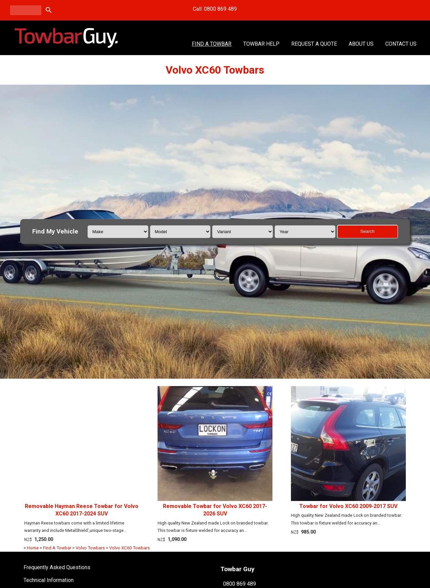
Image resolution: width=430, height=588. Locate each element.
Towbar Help (261, 44)
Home (33, 547)
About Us (361, 44)
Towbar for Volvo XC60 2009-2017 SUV (348, 506)
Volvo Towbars (90, 547)
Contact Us (401, 44)
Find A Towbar (211, 44)
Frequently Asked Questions (57, 567)
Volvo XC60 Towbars (129, 547)
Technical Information (49, 580)
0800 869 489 (239, 583)
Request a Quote (314, 44)
